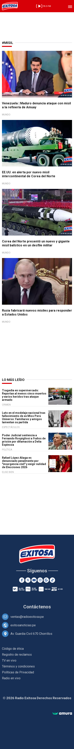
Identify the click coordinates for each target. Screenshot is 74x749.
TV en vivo (9, 660)
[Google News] (46, 580)
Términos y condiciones (18, 666)
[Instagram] (40, 580)
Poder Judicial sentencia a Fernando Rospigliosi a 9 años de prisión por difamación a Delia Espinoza (24, 440)
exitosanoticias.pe (23, 625)
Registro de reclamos (17, 654)
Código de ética (13, 649)
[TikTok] (52, 580)
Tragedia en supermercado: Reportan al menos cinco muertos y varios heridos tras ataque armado (24, 395)
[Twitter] (28, 580)
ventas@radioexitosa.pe (27, 617)
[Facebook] (21, 580)
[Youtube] (34, 580)
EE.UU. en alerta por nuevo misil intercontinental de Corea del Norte (28, 174)
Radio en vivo (11, 678)
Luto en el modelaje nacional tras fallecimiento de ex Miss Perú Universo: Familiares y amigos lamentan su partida (23, 417)
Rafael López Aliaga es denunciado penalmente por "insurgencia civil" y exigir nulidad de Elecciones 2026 (24, 462)
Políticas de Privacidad (18, 672)
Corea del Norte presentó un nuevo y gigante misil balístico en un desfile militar (36, 243)
